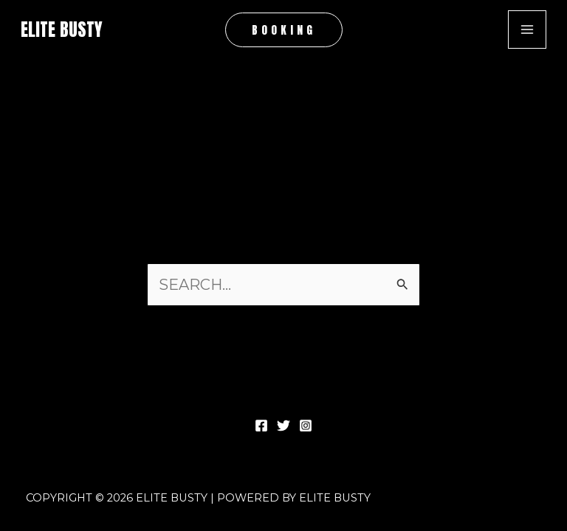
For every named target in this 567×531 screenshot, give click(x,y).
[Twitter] (283, 425)
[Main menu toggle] (527, 29)
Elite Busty (62, 29)
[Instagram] (305, 425)
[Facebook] (261, 425)
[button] (284, 30)
